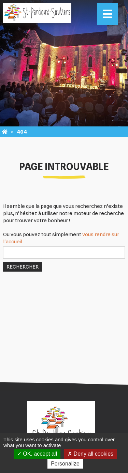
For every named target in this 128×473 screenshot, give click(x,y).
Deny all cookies (90, 454)
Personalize (65, 464)
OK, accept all (37, 454)
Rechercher (22, 267)
